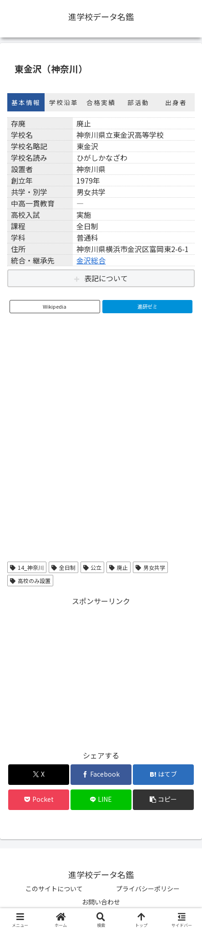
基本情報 (25, 102)
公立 (92, 567)
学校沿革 (63, 102)
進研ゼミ (147, 306)
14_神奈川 (27, 567)
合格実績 (101, 102)
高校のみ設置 (30, 580)
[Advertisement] (101, 672)
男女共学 (150, 567)
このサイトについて (54, 888)
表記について (106, 278)
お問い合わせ (101, 901)
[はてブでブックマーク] (163, 774)
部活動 (138, 102)
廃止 (118, 567)
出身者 (176, 102)
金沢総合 (91, 260)
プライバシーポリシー (148, 888)
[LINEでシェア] (101, 799)
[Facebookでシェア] (101, 774)
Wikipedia (54, 306)
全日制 (63, 567)
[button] (163, 799)
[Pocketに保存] (38, 799)
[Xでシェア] (38, 774)
